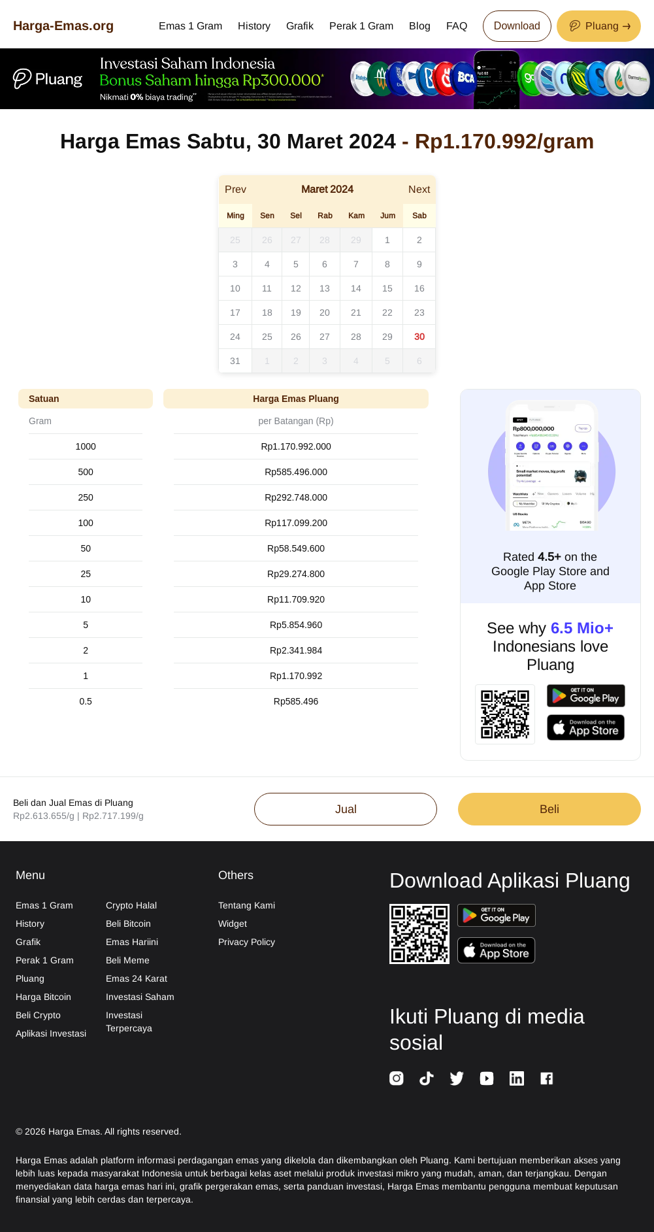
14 (356, 288)
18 (267, 312)
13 (324, 288)
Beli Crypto (38, 1015)
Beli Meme (128, 960)
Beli (549, 809)
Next (419, 189)
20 (324, 312)
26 (267, 240)
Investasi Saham (140, 996)
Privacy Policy (246, 942)
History (254, 25)
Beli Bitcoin (128, 923)
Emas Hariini (132, 942)
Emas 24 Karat (136, 978)
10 (235, 288)
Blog (420, 25)
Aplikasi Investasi (51, 1033)
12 (296, 288)
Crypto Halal (131, 905)
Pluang (30, 978)
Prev (235, 189)
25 (235, 240)
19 (296, 312)
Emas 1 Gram (190, 25)
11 (267, 288)
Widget (232, 923)
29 (356, 240)
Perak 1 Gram (361, 25)
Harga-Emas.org (63, 25)
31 (235, 361)
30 (419, 336)
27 (296, 240)
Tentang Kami (246, 905)
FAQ (456, 25)
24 (235, 336)
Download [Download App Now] (517, 25)
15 (387, 288)
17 (235, 312)
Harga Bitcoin (43, 996)
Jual (346, 809)
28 (324, 240)
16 (419, 288)
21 (356, 312)
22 (387, 312)
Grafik (300, 25)
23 (419, 312)
